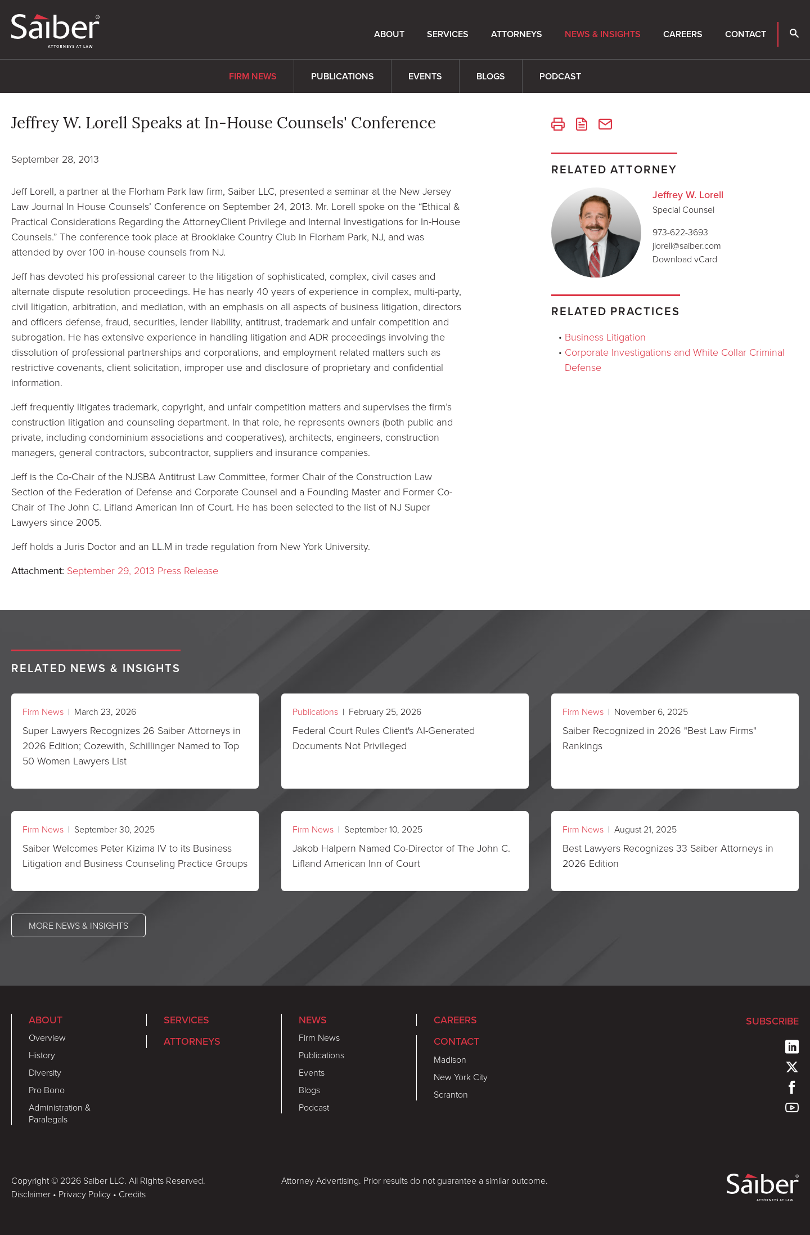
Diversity (45, 1072)
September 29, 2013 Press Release (142, 570)
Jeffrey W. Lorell (687, 194)
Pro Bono (47, 1090)
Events (425, 76)
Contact (745, 34)
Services (448, 34)
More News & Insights (78, 925)
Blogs (490, 76)
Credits (132, 1194)
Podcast (560, 76)
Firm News (253, 76)
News (313, 1020)
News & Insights (603, 34)
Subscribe (772, 1021)
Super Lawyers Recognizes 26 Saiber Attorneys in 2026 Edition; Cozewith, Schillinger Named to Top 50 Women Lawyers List (131, 745)
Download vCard (684, 259)
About (389, 34)
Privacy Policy (84, 1194)
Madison (450, 1059)
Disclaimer (31, 1194)
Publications (342, 76)
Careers (683, 34)
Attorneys (516, 34)
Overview (47, 1037)
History (42, 1055)
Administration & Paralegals (60, 1113)
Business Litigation (605, 336)
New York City (461, 1077)
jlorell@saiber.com (686, 245)
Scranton (451, 1094)
